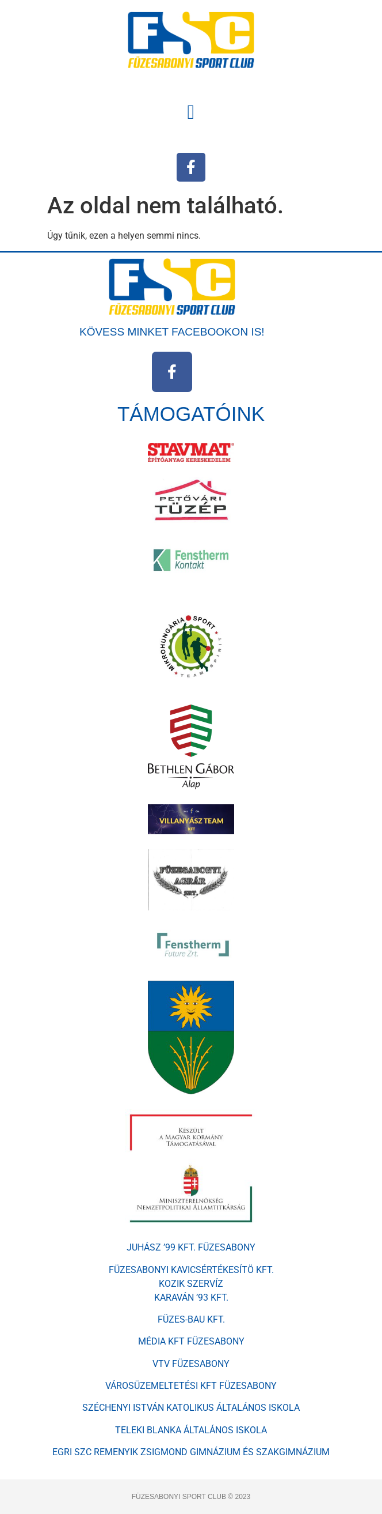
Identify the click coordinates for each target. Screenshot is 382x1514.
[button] (191, 112)
